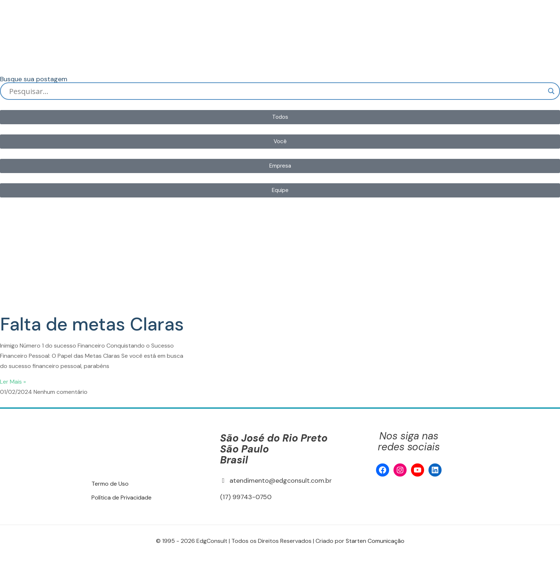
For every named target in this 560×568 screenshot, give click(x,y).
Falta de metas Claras (92, 324)
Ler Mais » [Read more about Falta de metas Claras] (13, 381)
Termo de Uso (110, 483)
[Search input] (276, 91)
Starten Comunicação (375, 541)
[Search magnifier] (551, 91)
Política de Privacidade (121, 497)
